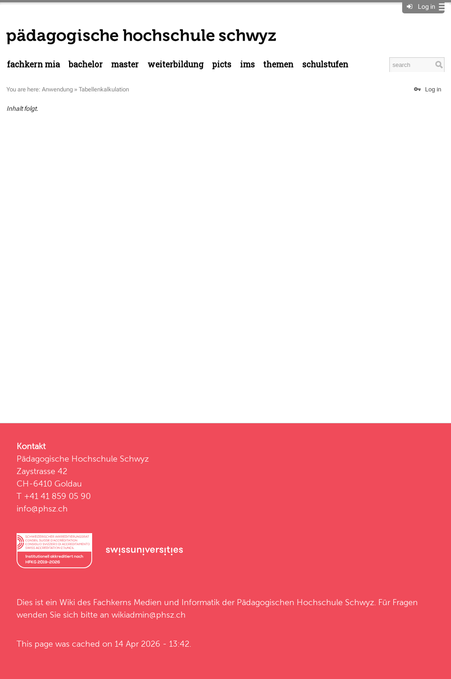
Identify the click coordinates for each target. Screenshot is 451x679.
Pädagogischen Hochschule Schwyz (305, 602)
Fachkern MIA (33, 64)
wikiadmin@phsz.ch (148, 614)
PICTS (221, 64)
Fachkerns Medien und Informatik (156, 602)
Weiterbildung (175, 64)
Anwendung (57, 89)
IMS (247, 64)
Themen (278, 64)
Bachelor (86, 64)
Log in (426, 6)
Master (125, 64)
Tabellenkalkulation (104, 89)
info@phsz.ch (42, 508)
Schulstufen (325, 64)
